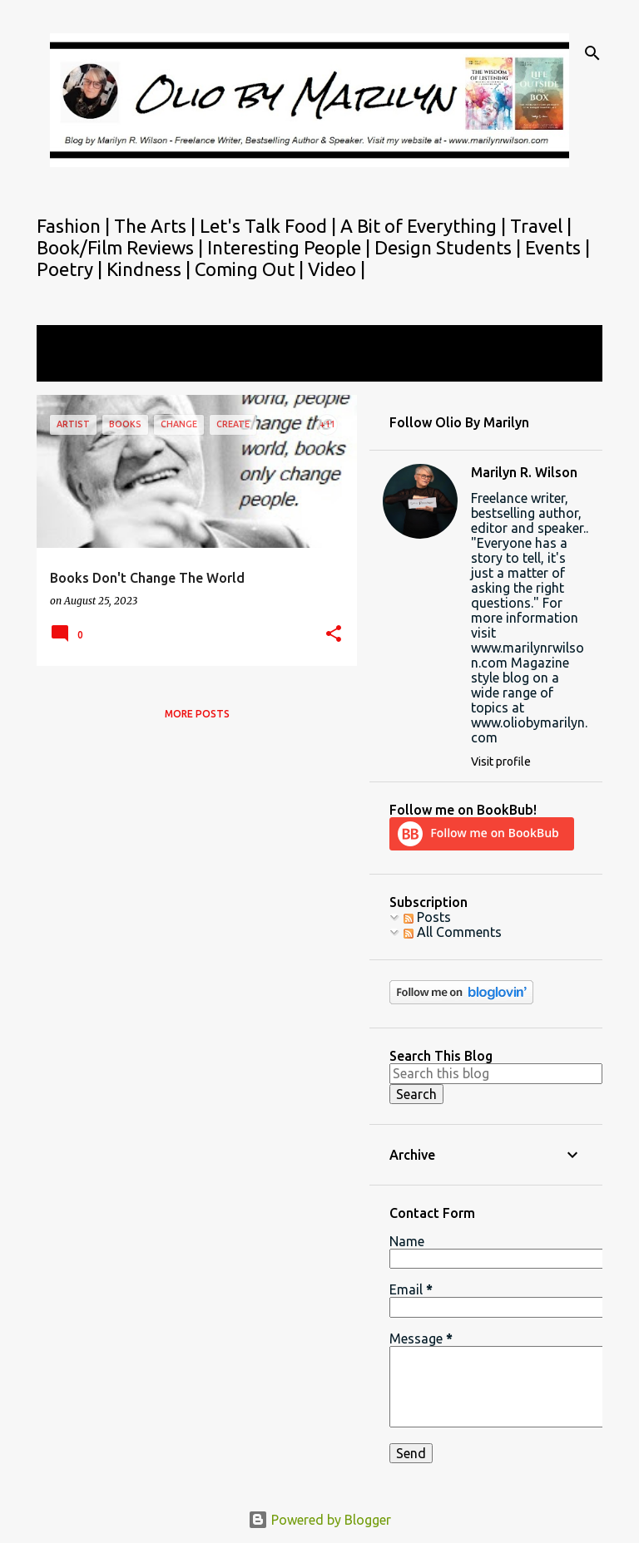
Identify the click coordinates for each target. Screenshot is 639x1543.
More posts (197, 713)
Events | (557, 247)
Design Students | (449, 247)
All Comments (453, 931)
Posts (427, 917)
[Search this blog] (495, 1073)
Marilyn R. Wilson (524, 472)
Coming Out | (251, 269)
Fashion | (75, 225)
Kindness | (150, 269)
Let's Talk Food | (270, 225)
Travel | (541, 225)
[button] (334, 635)
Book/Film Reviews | (122, 247)
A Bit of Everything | (425, 225)
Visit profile (501, 761)
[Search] (592, 53)
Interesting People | (290, 247)
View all (71, 366)
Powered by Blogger (319, 1519)
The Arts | (157, 225)
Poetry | (71, 269)
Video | (336, 269)
